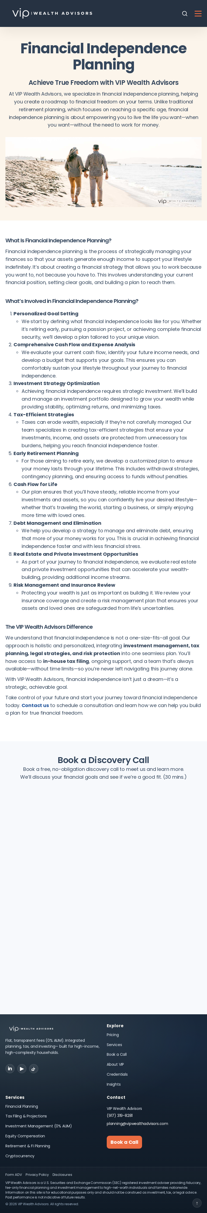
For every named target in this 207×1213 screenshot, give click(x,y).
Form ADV (13, 1174)
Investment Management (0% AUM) (38, 1126)
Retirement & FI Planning (27, 1146)
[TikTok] (33, 1068)
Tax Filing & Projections (26, 1116)
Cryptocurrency (19, 1156)
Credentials (117, 1074)
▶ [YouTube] (22, 1068)
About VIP (115, 1064)
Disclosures (62, 1174)
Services (114, 1044)
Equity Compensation (25, 1136)
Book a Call (117, 1054)
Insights (113, 1084)
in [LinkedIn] (10, 1068)
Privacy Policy (37, 1174)
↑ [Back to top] (197, 1203)
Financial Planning (21, 1106)
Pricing (113, 1034)
